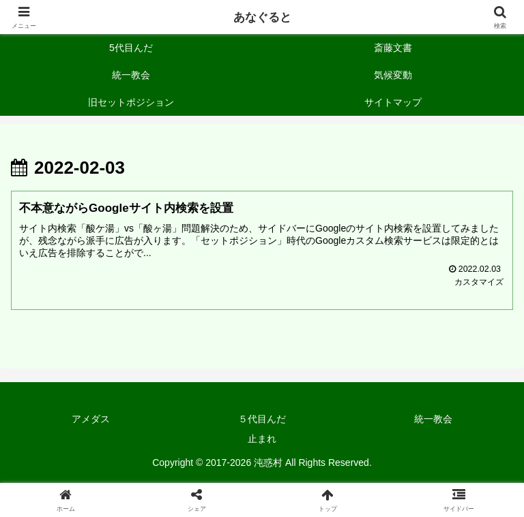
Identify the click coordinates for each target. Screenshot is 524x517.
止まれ (262, 439)
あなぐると (262, 17)
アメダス (91, 419)
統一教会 (433, 419)
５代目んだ (262, 419)
